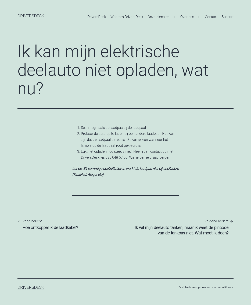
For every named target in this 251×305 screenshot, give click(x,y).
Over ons (187, 17)
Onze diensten (159, 17)
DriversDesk (30, 15)
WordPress (225, 287)
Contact (211, 17)
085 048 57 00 (116, 157)
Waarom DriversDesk (126, 17)
